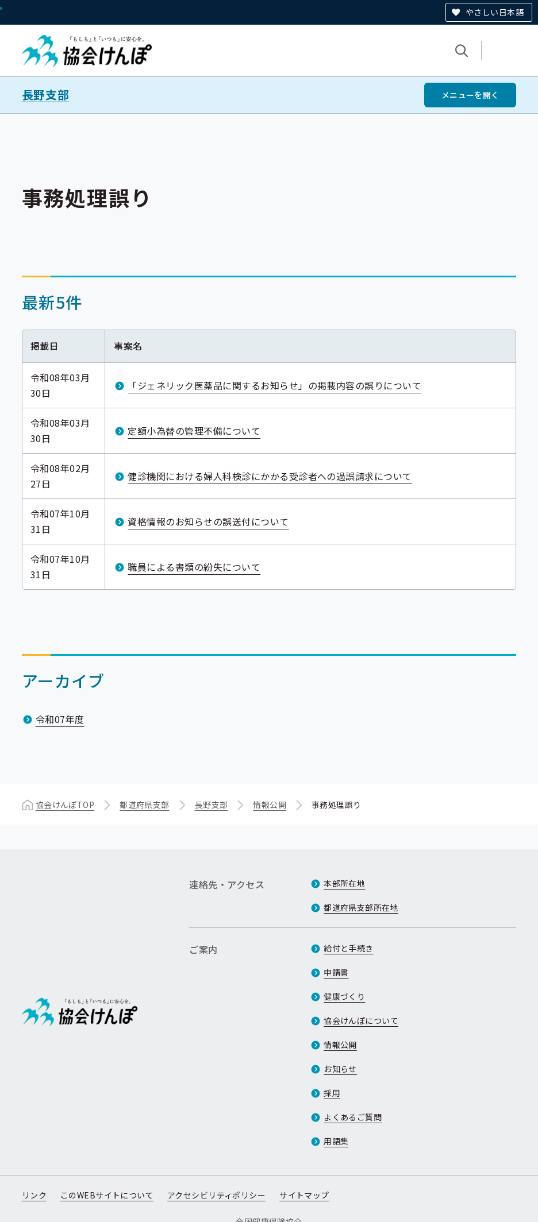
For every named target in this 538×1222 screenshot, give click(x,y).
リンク (34, 1195)
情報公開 (269, 804)
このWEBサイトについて (106, 1195)
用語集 (336, 1141)
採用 (332, 1093)
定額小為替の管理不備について (194, 430)
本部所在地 (344, 883)
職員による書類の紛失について (194, 566)
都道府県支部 (145, 804)
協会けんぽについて (361, 1020)
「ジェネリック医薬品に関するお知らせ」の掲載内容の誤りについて (274, 385)
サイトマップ (304, 1195)
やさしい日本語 (495, 12)
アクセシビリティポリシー (216, 1195)
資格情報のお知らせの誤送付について (208, 521)
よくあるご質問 (353, 1117)
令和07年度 (60, 719)
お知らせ (340, 1068)
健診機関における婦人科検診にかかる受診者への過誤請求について (270, 475)
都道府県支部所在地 (361, 907)
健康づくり (344, 996)
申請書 (336, 972)
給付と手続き (349, 948)
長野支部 (45, 95)
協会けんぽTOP (65, 804)
